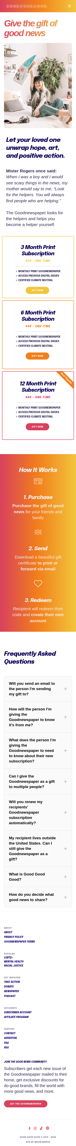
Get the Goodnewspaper (25, 1104)
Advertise (10, 1038)
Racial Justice (13, 966)
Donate (9, 987)
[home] (30, 6)
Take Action (12, 982)
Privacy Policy (13, 937)
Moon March (42, 1142)
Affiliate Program (16, 1017)
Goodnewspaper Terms (19, 942)
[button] (67, 6)
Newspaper (11, 991)
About (8, 932)
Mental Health (14, 962)
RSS (6, 1048)
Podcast (9, 996)
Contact (9, 1033)
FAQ (6, 1043)
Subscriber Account (18, 1012)
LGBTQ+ (8, 958)
